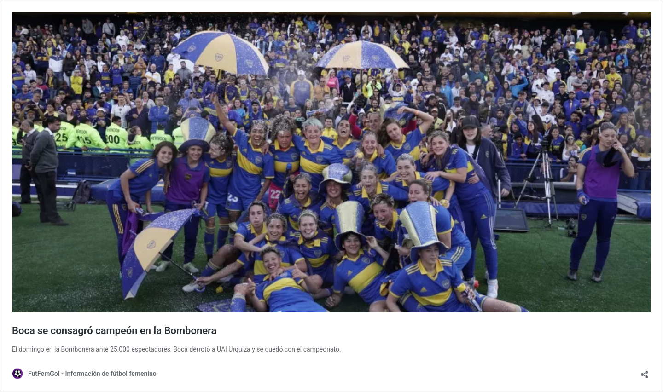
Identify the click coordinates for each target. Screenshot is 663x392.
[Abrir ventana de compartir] (644, 371)
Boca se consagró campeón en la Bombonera (114, 330)
